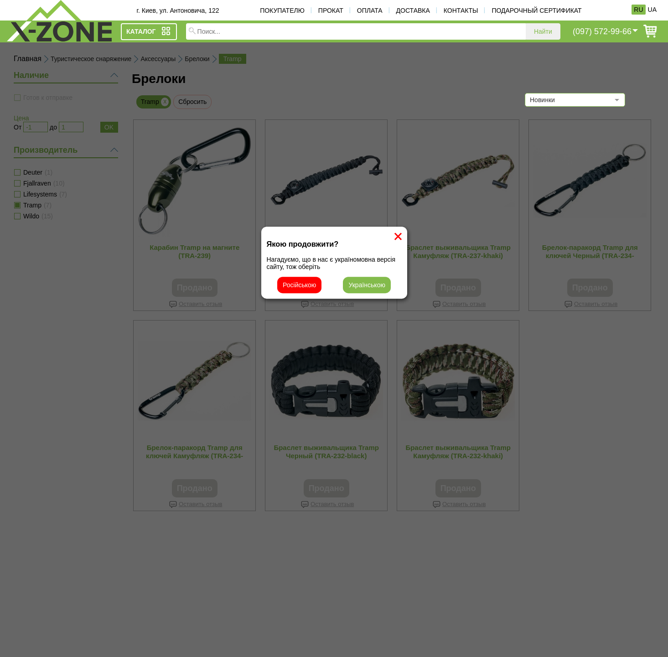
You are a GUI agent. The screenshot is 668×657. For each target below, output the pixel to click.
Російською (299, 285)
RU (638, 9)
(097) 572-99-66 (602, 31)
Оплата (370, 10)
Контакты (461, 10)
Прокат (330, 10)
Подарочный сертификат (536, 10)
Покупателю (282, 10)
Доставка (413, 10)
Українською (366, 285)
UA (652, 9)
